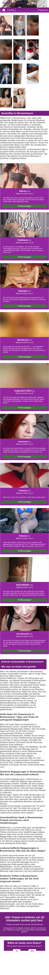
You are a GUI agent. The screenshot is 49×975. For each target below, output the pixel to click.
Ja (17, 951)
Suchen (11, 10)
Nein (32, 951)
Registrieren (43, 10)
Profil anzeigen (24, 206)
